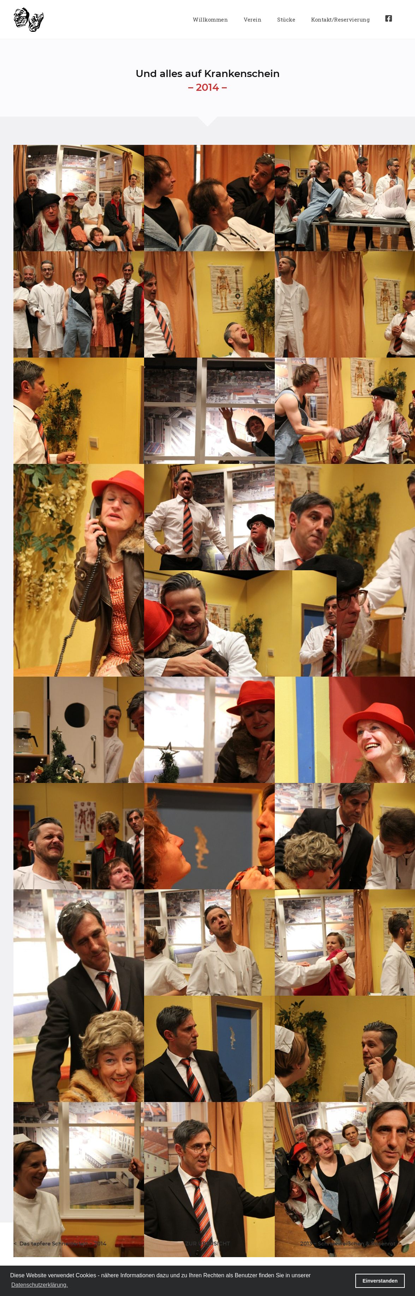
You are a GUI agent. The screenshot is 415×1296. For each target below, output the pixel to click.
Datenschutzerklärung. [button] (39, 1285)
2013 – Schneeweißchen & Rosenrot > (351, 1244)
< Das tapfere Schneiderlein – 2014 (59, 1244)
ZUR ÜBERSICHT (207, 1244)
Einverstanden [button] (380, 1281)
